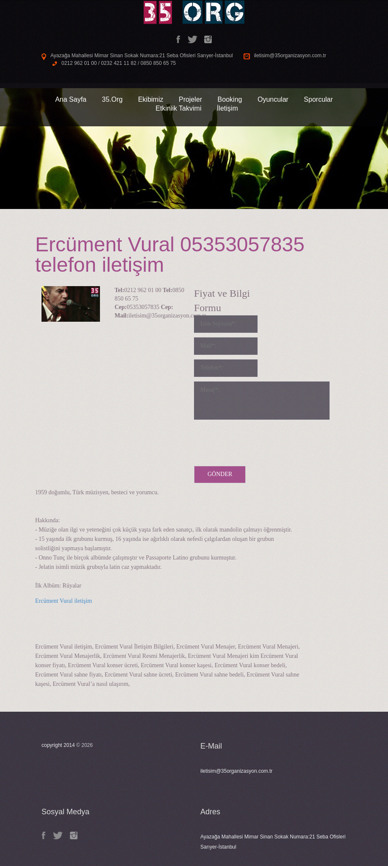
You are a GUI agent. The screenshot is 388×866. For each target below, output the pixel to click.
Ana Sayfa (70, 99)
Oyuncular (273, 99)
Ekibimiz (151, 99)
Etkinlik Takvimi (178, 108)
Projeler (190, 99)
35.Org (112, 99)
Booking (230, 99)
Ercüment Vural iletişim (63, 601)
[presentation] (258, 440)
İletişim (227, 108)
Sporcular (318, 99)
